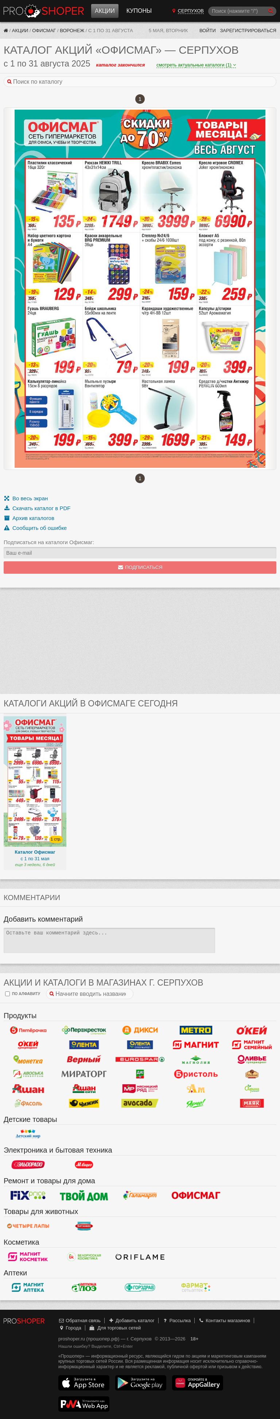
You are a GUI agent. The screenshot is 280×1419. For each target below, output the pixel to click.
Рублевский (252, 1074)
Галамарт (140, 1195)
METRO (196, 1030)
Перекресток (84, 1030)
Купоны (139, 11)
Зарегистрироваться (248, 30)
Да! (140, 1074)
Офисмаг (44, 30)
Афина (252, 1088)
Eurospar (140, 1059)
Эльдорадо (28, 1164)
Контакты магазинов (224, 1320)
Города (69, 1328)
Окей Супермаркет (28, 1044)
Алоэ (84, 1287)
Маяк (252, 1103)
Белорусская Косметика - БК (84, 1256)
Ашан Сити (84, 1088)
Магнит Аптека (28, 1287)
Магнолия (196, 1059)
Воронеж (72, 30)
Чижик (84, 1103)
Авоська (28, 1074)
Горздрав (140, 1287)
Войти (207, 30)
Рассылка (176, 1320)
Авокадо (140, 1103)
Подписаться (140, 567)
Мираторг (84, 1074)
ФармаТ (196, 1287)
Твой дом (84, 1195)
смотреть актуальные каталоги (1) (196, 65)
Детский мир (28, 1134)
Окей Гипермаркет (252, 1030)
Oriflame (140, 1256)
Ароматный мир (196, 1088)
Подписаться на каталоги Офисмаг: (49, 542)
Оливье (252, 1059)
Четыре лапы (28, 1226)
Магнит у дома (196, 1044)
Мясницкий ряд (140, 1088)
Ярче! (196, 1103)
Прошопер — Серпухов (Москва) (44, 11)
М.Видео (84, 1164)
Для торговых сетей (115, 1328)
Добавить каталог (131, 1320)
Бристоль (196, 1074)
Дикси (140, 1030)
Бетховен (84, 1226)
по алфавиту (22, 993)
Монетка (28, 1059)
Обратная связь (79, 1320)
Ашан (28, 1088)
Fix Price (28, 1195)
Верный (84, 1059)
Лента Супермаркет (140, 1044)
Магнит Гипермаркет (252, 1044)
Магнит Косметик (28, 1256)
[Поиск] (242, 11)
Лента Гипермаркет (84, 1044)
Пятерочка (28, 1030)
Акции (105, 11)
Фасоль (28, 1103)
